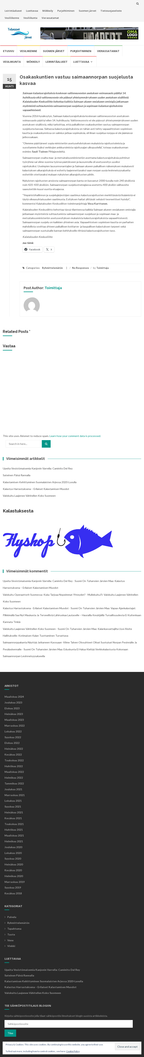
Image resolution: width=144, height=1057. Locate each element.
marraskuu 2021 (14, 795)
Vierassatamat (50, 18)
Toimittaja (102, 267)
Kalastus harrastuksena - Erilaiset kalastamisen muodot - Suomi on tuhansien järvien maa (56, 608)
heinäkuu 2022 (13, 748)
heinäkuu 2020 (13, 864)
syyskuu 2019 (12, 887)
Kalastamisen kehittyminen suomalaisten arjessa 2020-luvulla (39, 482)
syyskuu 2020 (12, 858)
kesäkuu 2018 (13, 893)
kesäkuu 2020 (13, 870)
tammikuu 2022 (14, 783)
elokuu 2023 (12, 708)
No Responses (80, 267)
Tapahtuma (14, 928)
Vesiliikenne (12, 18)
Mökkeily (47, 10)
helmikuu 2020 (13, 876)
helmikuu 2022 (13, 777)
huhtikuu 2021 (13, 829)
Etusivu (8, 51)
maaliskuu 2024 (14, 696)
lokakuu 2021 (13, 800)
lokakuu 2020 (13, 853)
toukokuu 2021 (14, 824)
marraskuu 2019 (14, 881)
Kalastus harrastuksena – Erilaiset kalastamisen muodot (36, 488)
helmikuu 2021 (13, 841)
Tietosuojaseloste (111, 10)
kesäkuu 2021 (13, 818)
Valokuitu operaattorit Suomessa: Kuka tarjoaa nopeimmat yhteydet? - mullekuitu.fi (52, 594)
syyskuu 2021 (12, 806)
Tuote (11, 934)
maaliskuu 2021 (14, 835)
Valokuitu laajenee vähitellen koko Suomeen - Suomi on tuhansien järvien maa (49, 628)
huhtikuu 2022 (13, 766)
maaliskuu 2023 (14, 719)
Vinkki (11, 945)
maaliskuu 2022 (14, 771)
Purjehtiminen (65, 10)
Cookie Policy (73, 1051)
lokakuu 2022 (13, 731)
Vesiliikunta (30, 18)
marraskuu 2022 (14, 725)
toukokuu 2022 (14, 760)
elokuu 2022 (12, 742)
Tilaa (10, 1033)
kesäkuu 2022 (13, 754)
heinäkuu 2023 (13, 713)
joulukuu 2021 (13, 789)
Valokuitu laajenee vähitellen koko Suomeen (29, 495)
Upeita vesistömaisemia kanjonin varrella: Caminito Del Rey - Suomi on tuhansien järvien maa (58, 581)
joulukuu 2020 (13, 847)
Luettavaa (32, 10)
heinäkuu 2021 (13, 812)
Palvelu (11, 917)
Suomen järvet (87, 10)
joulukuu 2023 (13, 702)
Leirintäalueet (13, 10)
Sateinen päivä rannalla (16, 475)
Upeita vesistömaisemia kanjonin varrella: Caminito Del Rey (38, 468)
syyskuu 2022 (12, 737)
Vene (10, 940)
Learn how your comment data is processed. (75, 435)
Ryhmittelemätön (52, 267)
